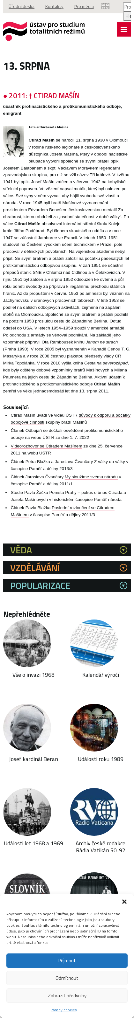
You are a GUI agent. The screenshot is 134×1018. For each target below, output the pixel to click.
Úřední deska (22, 6)
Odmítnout (67, 978)
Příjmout (67, 960)
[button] (124, 901)
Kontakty (55, 6)
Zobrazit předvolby (67, 995)
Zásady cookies (64, 1010)
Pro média (85, 6)
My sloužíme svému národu (91, 490)
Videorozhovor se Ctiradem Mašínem (46, 459)
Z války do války (109, 475)
